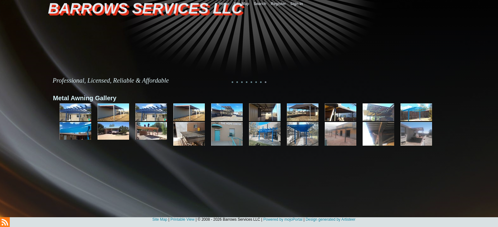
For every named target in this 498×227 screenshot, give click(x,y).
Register (278, 4)
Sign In (296, 4)
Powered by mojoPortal (282, 219)
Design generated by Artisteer (330, 219)
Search (260, 4)
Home (224, 4)
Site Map (159, 219)
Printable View (182, 219)
